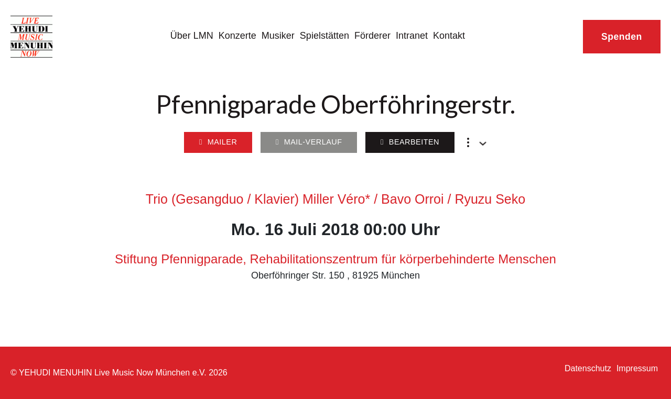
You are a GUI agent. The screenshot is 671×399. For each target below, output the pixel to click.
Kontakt (449, 35)
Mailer (218, 142)
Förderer (372, 35)
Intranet (412, 35)
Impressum (637, 368)
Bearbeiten (410, 142)
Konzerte (237, 35)
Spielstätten (324, 35)
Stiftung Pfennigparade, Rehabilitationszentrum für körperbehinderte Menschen (335, 259)
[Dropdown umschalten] (483, 143)
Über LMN (191, 35)
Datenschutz (588, 368)
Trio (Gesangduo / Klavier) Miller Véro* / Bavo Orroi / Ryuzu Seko (335, 199)
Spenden (621, 36)
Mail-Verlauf (309, 142)
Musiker (278, 35)
